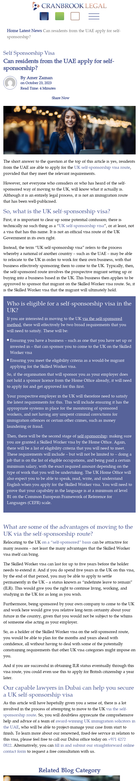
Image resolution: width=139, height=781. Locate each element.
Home (13, 30)
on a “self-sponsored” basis (66, 542)
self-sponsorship (92, 436)
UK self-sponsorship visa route (102, 167)
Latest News (31, 30)
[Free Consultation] (59, 16)
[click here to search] (75, 16)
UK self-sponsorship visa (81, 225)
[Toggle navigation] (94, 16)
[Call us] (44, 16)
